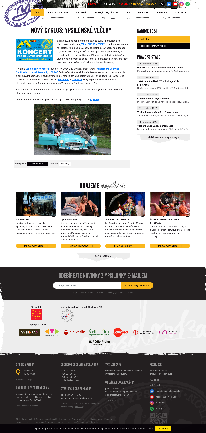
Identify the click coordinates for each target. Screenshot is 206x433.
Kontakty (180, 13)
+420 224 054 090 (69, 377)
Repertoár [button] (81, 13)
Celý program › (103, 255)
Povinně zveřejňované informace (73, 419)
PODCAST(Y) (94, 4)
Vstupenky (137, 4)
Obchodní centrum (27, 388)
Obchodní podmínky (24, 419)
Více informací (145, 428)
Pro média (162, 13)
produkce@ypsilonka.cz (161, 374)
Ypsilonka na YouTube (163, 397)
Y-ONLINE (123, 4)
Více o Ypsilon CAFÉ (114, 400)
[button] (162, 4)
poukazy (151, 4)
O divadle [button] (143, 13)
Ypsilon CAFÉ (113, 364)
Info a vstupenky (33, 246)
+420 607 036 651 (158, 371)
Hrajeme (89, 186)
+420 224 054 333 (69, 374)
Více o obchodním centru (27, 406)
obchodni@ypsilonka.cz (72, 380)
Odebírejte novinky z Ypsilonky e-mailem (103, 275)
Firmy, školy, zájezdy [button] (106, 13)
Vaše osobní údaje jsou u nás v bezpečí (116, 292)
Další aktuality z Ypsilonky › (163, 137)
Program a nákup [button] (58, 13)
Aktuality (65, 163)
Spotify (156, 409)
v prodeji (94, 99)
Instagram (157, 403)
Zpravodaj (109, 4)
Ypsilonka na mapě (24, 379)
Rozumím (163, 428)
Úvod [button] (37, 13)
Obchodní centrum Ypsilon (154, 46)
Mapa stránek (96, 419)
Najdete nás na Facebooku (165, 391)
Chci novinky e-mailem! (137, 285)
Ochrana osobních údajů (46, 419)
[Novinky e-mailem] (87, 285)
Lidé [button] (128, 13)
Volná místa (155, 385)
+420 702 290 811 (69, 371)
